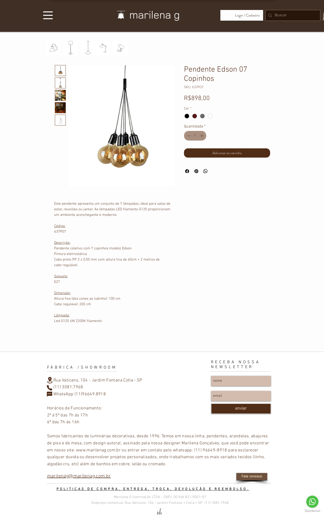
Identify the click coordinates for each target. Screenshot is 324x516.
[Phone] (49, 388)
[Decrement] (188, 135)
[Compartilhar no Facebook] (187, 171)
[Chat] (49, 394)
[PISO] (70, 47)
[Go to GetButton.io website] (312, 511)
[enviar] (241, 409)
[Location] (50, 380)
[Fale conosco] (251, 476)
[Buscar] (292, 15)
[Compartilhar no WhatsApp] (205, 171)
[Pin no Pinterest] (196, 171)
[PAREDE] (53, 47)
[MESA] (103, 47)
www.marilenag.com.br (98, 450)
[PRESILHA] (120, 47)
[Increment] (202, 135)
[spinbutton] (195, 135)
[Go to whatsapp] (312, 502)
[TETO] (88, 47)
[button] (48, 15)
